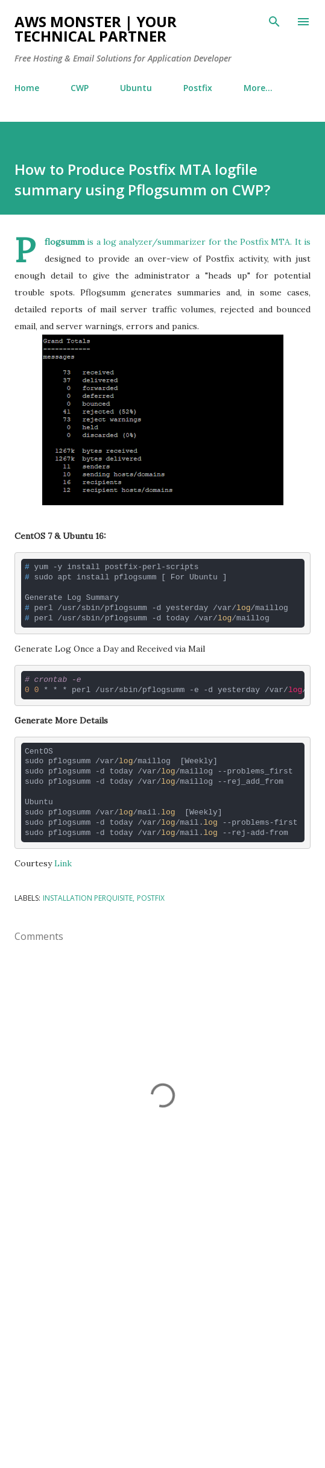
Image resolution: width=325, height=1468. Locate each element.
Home (26, 87)
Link (63, 863)
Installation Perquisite (88, 898)
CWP (80, 87)
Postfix (197, 87)
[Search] (274, 21)
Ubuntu (136, 87)
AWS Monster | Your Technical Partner (95, 28)
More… (258, 87)
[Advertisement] (162, 1345)
